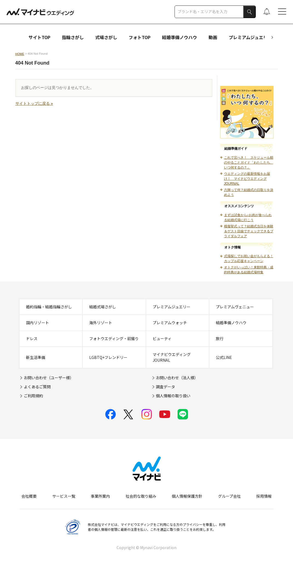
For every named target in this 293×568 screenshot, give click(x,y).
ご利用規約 (33, 395)
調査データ (165, 386)
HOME (19, 54)
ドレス (31, 338)
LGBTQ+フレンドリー (108, 357)
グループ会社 (229, 496)
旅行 (220, 338)
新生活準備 (35, 357)
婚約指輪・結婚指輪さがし (49, 306)
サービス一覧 (63, 496)
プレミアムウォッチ (170, 322)
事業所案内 (100, 496)
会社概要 (29, 496)
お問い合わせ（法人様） (177, 377)
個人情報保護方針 (187, 496)
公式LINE (224, 357)
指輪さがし (73, 37)
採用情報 (264, 496)
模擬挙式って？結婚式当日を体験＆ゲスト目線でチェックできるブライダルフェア (248, 231)
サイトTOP (39, 37)
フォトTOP (139, 37)
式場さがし (106, 37)
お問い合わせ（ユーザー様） (49, 377)
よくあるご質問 (37, 386)
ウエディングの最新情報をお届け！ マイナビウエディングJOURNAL (247, 179)
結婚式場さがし (102, 306)
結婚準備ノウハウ (179, 37)
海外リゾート (100, 322)
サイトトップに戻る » (34, 103)
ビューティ (162, 338)
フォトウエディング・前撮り (114, 338)
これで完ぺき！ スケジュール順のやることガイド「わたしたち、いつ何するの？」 (248, 162)
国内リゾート (37, 322)
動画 (212, 37)
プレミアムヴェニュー (235, 306)
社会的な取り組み (141, 496)
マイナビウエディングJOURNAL (172, 357)
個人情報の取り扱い (173, 395)
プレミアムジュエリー (250, 37)
